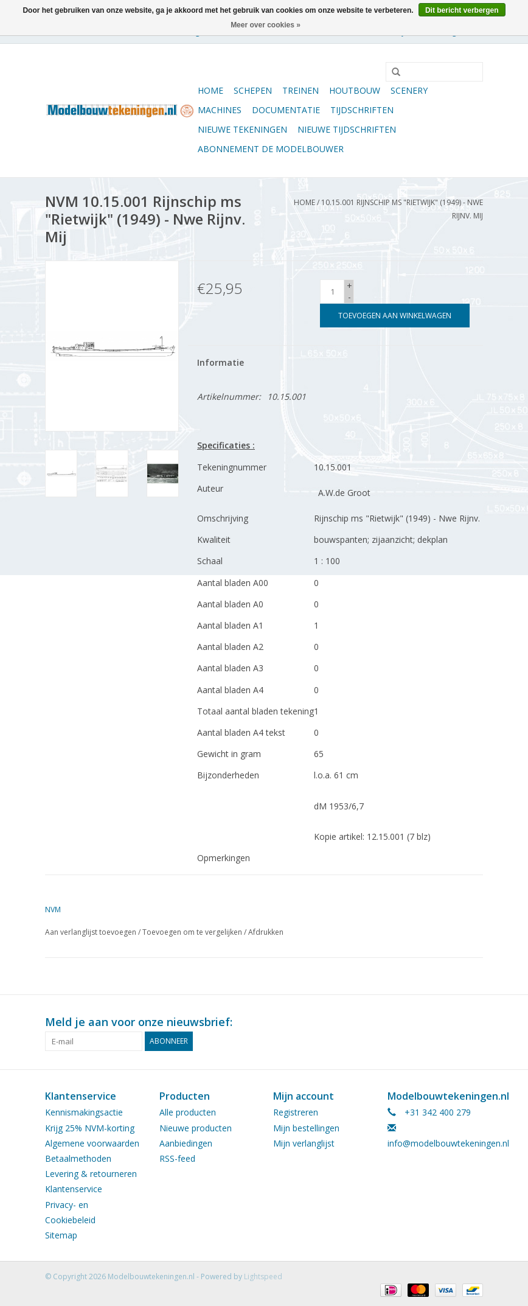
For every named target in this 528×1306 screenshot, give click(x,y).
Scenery (409, 90)
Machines (219, 110)
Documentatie (286, 110)
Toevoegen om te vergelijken (193, 932)
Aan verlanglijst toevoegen (90, 932)
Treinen (300, 90)
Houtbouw (354, 90)
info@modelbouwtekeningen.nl (448, 1143)
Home (210, 90)
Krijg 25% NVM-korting (89, 1128)
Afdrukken (265, 932)
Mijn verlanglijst (304, 1143)
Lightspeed (263, 1276)
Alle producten (187, 1112)
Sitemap (61, 1235)
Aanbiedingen (185, 1143)
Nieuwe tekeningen (242, 129)
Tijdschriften (362, 110)
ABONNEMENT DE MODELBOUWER (271, 149)
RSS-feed (177, 1158)
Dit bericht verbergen (462, 10)
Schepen (253, 90)
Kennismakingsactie (84, 1112)
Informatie (220, 362)
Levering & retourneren (91, 1173)
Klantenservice (73, 1189)
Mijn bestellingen (306, 1128)
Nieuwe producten (195, 1128)
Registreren (295, 1112)
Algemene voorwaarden (92, 1143)
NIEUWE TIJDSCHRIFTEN (346, 129)
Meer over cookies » (265, 25)
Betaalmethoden (78, 1158)
